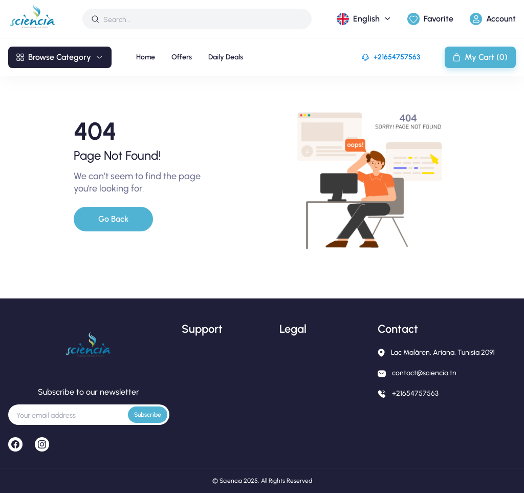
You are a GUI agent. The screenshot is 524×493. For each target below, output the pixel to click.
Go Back (113, 219)
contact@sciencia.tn (424, 373)
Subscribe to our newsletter (88, 392)
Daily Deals (225, 57)
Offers (181, 57)
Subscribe (147, 414)
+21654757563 (397, 57)
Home (145, 57)
